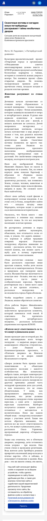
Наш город (36, 12)
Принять (23, 506)
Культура (37, 15)
